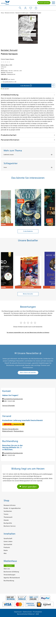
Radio (6, 550)
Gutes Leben (8, 541)
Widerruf (31, 614)
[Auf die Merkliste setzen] (53, 85)
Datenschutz (27, 612)
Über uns (7, 569)
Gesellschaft (8, 538)
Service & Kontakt (8, 405)
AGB (37, 614)
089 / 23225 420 (9, 455)
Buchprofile (8, 523)
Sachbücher (8, 511)
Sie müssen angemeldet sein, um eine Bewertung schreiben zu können (28, 332)
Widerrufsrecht (7, 431)
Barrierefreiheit (22, 614)
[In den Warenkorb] (26, 85)
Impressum (18, 612)
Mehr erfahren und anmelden (28, 372)
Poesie (5, 167)
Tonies (6, 514)
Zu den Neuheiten (28, 231)
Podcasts (7, 547)
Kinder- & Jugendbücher (12, 508)
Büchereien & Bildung (11, 572)
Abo (5, 553)
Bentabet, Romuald (9, 50)
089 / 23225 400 (9, 401)
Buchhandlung (9, 580)
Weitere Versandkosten (10, 429)
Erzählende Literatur (9, 154)
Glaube (6, 520)
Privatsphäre (37, 612)
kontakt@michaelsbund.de (13, 399)
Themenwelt (8, 517)
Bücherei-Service (10, 526)
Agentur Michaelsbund (12, 578)
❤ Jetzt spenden (44, 3)
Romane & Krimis (10, 505)
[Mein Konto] (25, 8)
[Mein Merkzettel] (30, 8)
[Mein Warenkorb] (36, 8)
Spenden (9, 566)
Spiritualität (8, 544)
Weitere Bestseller (28, 294)
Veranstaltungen (9, 575)
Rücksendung (19, 431)
